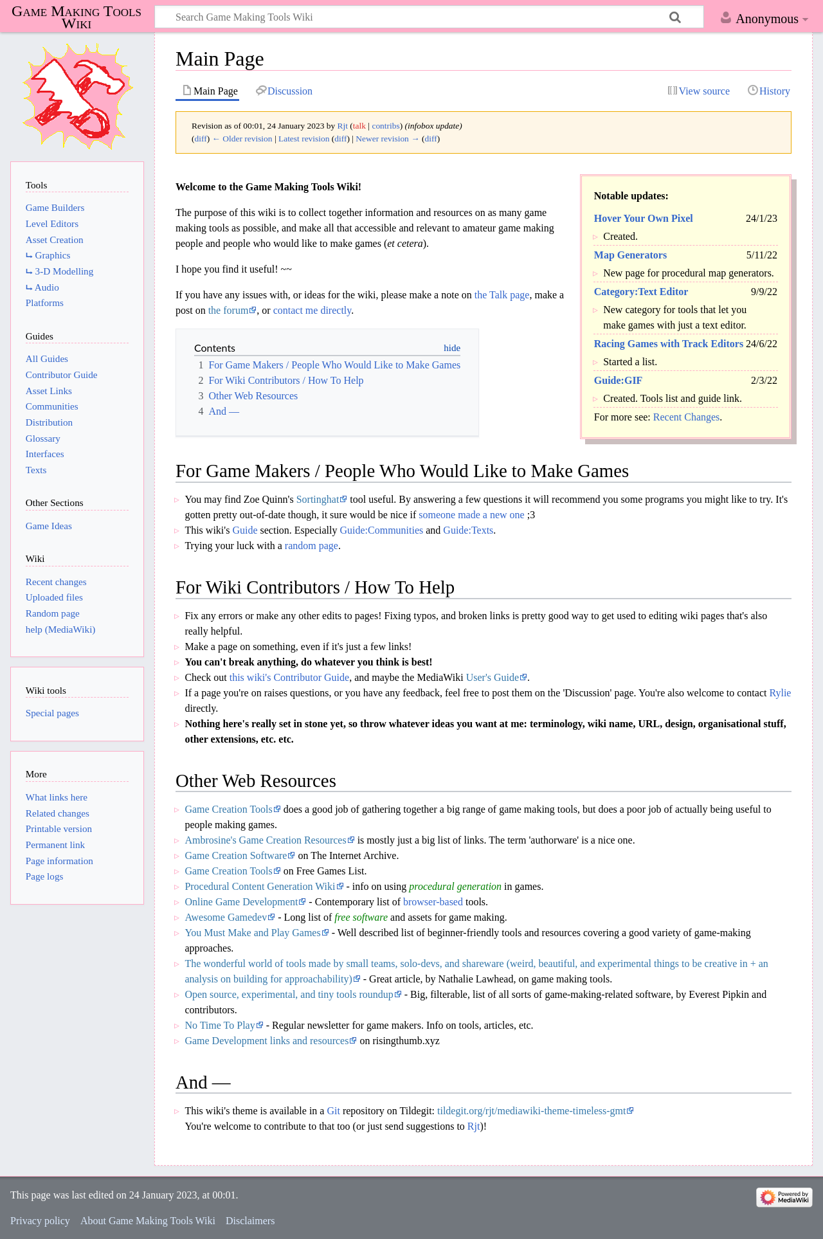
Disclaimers (250, 1220)
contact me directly (312, 310)
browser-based (433, 901)
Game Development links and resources (266, 1040)
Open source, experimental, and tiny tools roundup (289, 994)
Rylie (780, 692)
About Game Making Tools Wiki (147, 1220)
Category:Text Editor (641, 291)
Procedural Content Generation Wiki (260, 886)
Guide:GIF (618, 380)
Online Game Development (241, 901)
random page (311, 545)
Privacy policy (40, 1220)
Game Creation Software (236, 855)
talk (359, 126)
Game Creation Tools (228, 809)
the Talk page (502, 294)
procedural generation (455, 886)
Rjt (473, 1126)
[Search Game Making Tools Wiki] (429, 17)
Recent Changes (686, 416)
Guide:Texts (468, 530)
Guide (244, 530)
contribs (385, 126)
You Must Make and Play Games (252, 932)
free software (361, 917)
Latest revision (303, 138)
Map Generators (630, 254)
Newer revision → (387, 138)
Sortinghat (317, 499)
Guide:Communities (381, 530)
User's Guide (492, 677)
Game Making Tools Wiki (76, 17)
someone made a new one (471, 514)
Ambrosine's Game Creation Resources (265, 840)
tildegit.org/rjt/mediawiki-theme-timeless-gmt (531, 1110)
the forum (228, 310)
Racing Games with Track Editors (668, 343)
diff (200, 138)
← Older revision (242, 138)
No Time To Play (220, 1025)
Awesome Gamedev (226, 917)
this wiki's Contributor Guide (289, 677)
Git (333, 1110)
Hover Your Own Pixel (643, 218)
